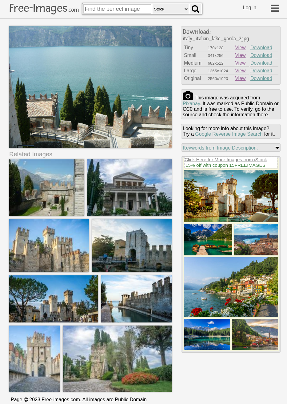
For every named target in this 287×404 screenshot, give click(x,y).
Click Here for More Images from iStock (226, 159)
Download (261, 47)
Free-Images (44, 8)
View (240, 47)
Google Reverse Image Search (229, 134)
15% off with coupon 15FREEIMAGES (225, 165)
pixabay (191, 103)
